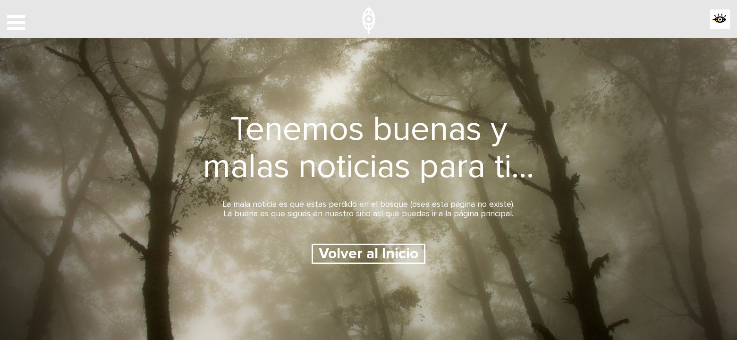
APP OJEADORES (638, 20)
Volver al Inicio (368, 254)
